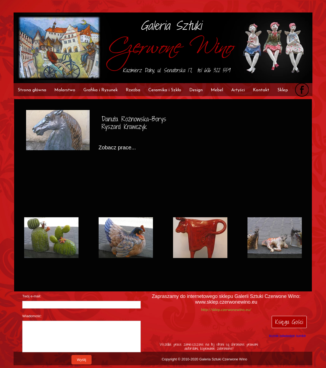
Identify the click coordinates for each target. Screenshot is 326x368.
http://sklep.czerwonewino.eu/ (226, 309)
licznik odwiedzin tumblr (287, 336)
